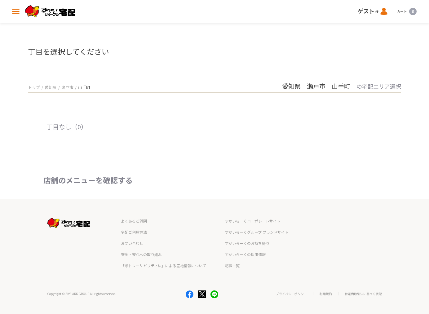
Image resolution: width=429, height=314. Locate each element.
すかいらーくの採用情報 (245, 254)
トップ (34, 87)
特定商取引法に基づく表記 (363, 293)
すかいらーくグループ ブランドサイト (257, 232)
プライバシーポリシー (291, 293)
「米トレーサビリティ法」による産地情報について (163, 265)
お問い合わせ (132, 243)
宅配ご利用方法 (134, 232)
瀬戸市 (67, 87)
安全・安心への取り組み (141, 254)
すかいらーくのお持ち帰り (247, 243)
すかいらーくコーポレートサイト (253, 220)
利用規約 (326, 293)
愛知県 (51, 87)
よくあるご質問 (134, 220)
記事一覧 (232, 265)
